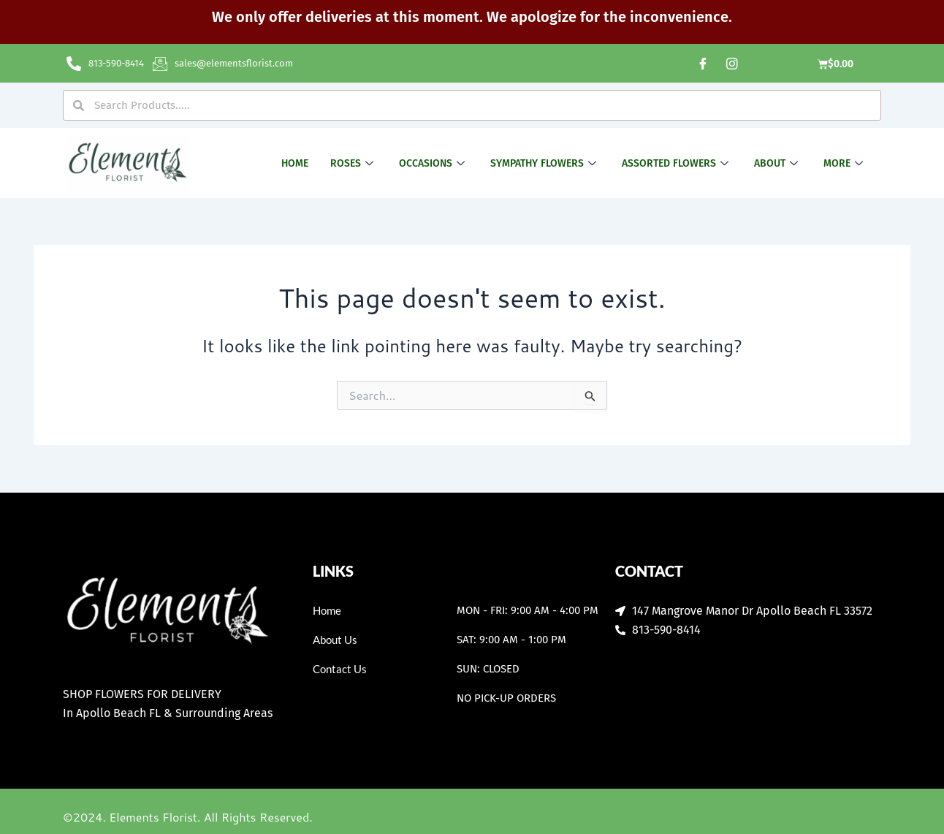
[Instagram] (732, 64)
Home (294, 163)
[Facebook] (703, 64)
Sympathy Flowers (545, 163)
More (845, 163)
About (778, 163)
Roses (353, 163)
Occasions (433, 163)
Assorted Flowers (677, 163)
